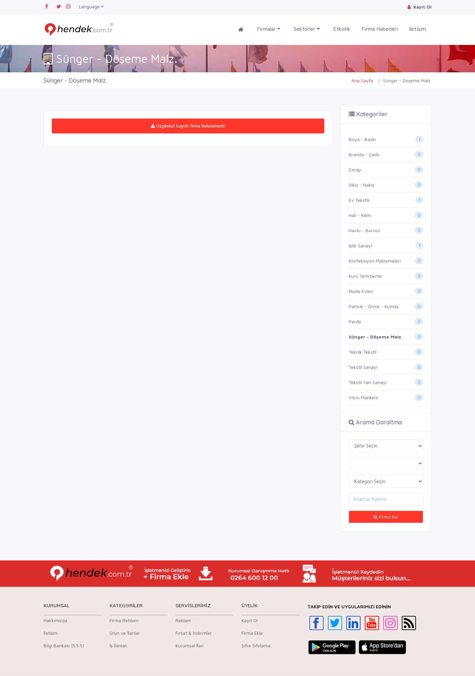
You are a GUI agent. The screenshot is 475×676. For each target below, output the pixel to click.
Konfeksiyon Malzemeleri (375, 261)
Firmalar (268, 28)
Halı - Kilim (360, 215)
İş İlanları (118, 645)
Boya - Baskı (362, 139)
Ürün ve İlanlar (125, 633)
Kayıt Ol (249, 620)
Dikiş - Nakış (361, 185)
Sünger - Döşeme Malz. (375, 336)
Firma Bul (385, 516)
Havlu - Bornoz (364, 230)
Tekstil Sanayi (363, 367)
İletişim (417, 29)
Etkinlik (341, 29)
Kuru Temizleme (365, 276)
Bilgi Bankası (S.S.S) (64, 645)
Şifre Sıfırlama (255, 645)
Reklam (183, 620)
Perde (355, 321)
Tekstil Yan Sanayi (368, 382)
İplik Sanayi (360, 245)
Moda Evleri (361, 291)
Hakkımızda (55, 620)
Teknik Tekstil (362, 352)
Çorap (355, 169)
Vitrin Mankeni (363, 397)
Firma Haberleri (380, 29)
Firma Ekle (252, 633)
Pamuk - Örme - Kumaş (373, 306)
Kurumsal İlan (189, 645)
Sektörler (307, 28)
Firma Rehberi (124, 620)
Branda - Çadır (364, 154)
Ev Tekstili (359, 200)
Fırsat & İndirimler (193, 633)
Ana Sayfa (362, 80)
